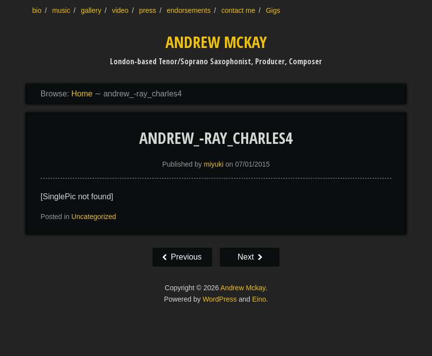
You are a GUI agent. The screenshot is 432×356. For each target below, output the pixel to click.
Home (82, 93)
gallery (91, 10)
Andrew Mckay (216, 41)
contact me (238, 10)
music (61, 10)
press (147, 10)
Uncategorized (93, 217)
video (120, 10)
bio (37, 10)
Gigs (273, 10)
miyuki (213, 164)
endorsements (189, 10)
